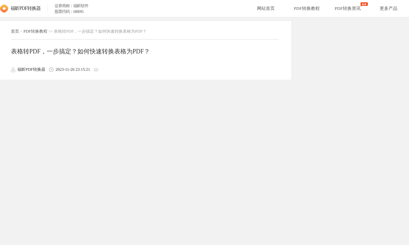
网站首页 (266, 8)
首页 (15, 31)
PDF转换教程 (35, 31)
